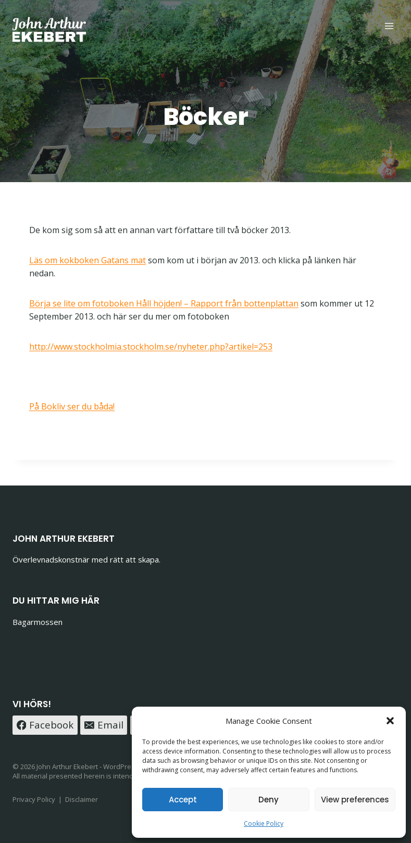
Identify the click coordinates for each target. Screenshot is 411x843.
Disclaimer (81, 799)
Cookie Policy (263, 823)
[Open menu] (388, 26)
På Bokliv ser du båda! (72, 406)
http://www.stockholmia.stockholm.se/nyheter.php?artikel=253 (150, 346)
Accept (183, 799)
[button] (390, 721)
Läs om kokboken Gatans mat (87, 260)
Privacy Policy (34, 799)
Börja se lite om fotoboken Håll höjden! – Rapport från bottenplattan (163, 303)
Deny (268, 799)
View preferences (355, 799)
